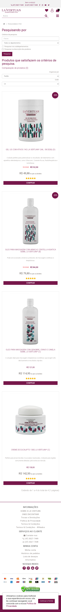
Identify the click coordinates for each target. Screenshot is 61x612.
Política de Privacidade (30, 521)
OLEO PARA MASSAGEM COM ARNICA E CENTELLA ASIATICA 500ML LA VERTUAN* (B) (30, 250)
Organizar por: (54, 72)
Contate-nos (30, 535)
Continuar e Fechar (46, 601)
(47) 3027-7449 (17, 5)
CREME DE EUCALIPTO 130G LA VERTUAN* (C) (30, 450)
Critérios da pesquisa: (9, 34)
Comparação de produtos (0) (15, 68)
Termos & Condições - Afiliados (30, 527)
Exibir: (57, 80)
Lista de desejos (30, 556)
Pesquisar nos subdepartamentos (15, 46)
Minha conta (30, 550)
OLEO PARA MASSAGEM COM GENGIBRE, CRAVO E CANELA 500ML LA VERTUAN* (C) (30, 351)
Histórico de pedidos (30, 553)
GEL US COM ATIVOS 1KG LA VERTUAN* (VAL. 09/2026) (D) (30, 149)
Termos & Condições (30, 524)
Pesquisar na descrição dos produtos (16, 49)
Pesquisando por (15, 24)
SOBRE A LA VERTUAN (31, 511)
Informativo (30, 560)
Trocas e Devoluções (30, 517)
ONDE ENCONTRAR (30, 514)
